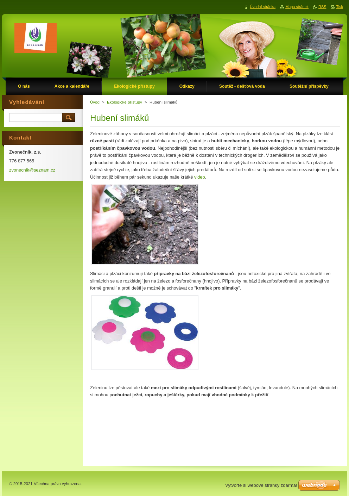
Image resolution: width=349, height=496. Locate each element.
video (199, 177)
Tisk (339, 7)
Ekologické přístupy (124, 102)
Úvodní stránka (262, 7)
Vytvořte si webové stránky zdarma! (261, 485)
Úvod (95, 102)
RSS (322, 7)
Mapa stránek (297, 7)
